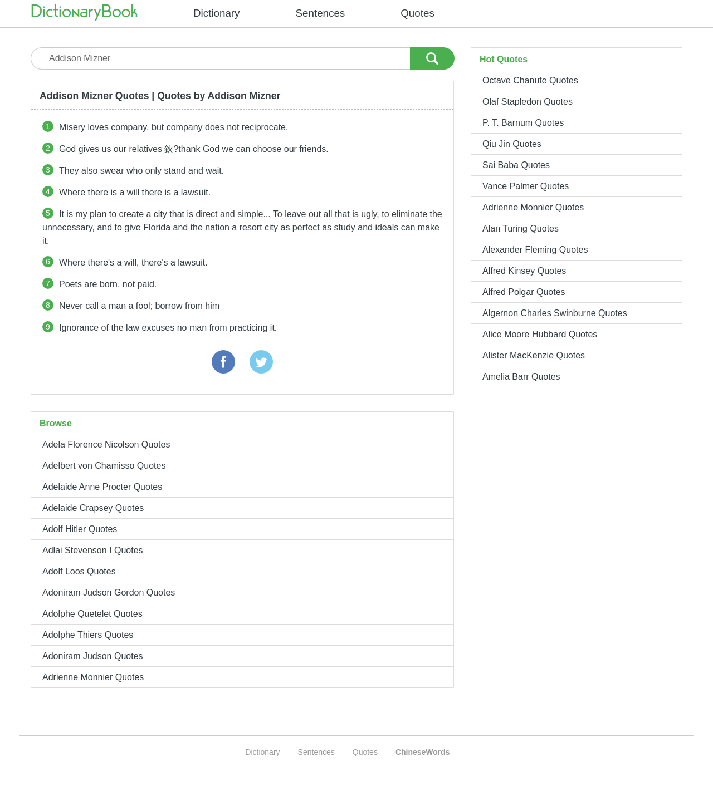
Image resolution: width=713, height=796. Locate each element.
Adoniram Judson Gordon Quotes (108, 592)
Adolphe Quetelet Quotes (92, 613)
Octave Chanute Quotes (530, 80)
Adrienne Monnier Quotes (93, 677)
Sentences (320, 13)
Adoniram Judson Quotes (92, 656)
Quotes (417, 13)
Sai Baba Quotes (516, 165)
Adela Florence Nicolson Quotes (106, 444)
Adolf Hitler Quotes (79, 529)
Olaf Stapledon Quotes (527, 101)
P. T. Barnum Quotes (523, 122)
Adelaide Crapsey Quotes (93, 508)
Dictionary (216, 13)
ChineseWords (422, 752)
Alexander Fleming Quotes (535, 249)
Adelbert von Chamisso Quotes (103, 465)
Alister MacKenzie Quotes (533, 355)
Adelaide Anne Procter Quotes (102, 487)
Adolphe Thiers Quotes (87, 635)
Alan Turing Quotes (520, 228)
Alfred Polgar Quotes (523, 292)
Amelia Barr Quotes (521, 376)
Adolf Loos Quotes (79, 571)
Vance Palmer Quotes (525, 186)
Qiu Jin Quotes (511, 144)
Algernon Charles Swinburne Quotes (554, 313)
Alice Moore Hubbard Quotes (539, 334)
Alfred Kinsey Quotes (524, 271)
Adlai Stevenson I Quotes (92, 550)
